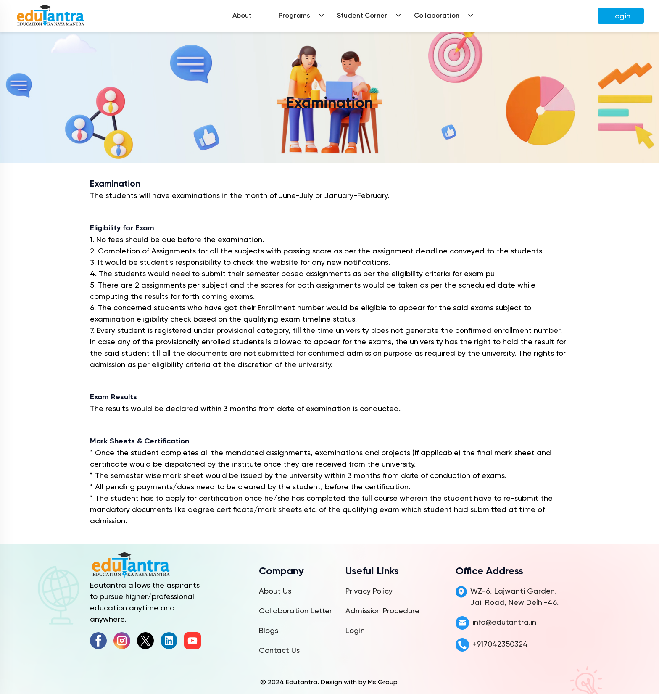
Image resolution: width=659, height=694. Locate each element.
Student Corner (362, 15)
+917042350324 (500, 643)
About (242, 15)
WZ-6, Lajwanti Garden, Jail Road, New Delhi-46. (514, 596)
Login (620, 15)
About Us (275, 590)
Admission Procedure (382, 610)
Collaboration (436, 15)
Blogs (268, 630)
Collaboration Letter (295, 610)
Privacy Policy (369, 590)
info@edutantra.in (504, 621)
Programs (294, 15)
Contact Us (279, 650)
